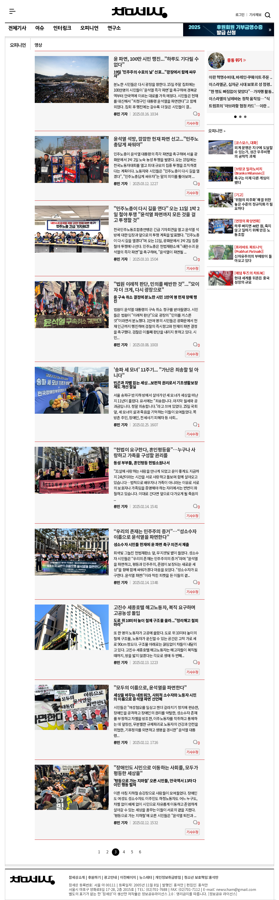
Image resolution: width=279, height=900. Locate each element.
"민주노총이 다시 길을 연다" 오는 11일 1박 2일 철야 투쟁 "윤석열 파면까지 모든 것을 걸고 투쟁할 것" (157, 214)
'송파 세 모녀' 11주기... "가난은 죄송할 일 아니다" (156, 372)
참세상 (139, 12)
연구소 (114, 28)
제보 (255, 14)
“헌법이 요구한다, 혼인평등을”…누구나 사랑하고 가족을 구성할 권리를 (154, 452)
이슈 (39, 28)
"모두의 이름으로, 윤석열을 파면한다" (150, 687)
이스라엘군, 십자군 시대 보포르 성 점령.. (240, 84)
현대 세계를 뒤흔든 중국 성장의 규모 (253, 278)
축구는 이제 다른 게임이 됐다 (253, 176)
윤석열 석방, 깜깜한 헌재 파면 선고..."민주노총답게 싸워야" (156, 141)
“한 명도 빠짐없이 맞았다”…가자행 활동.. (241, 91)
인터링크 (62, 28)
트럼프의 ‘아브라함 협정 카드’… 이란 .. (239, 106)
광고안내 (110, 877)
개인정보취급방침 (168, 877)
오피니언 (89, 28)
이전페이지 (128, 877)
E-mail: (209, 889)
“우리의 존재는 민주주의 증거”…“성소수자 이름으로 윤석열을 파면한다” (155, 534)
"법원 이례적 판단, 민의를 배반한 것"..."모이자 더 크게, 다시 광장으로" (156, 286)
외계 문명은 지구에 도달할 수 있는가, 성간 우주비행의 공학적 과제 (253, 149)
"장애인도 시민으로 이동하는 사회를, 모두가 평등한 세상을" (156, 770)
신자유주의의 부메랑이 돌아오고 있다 (253, 254)
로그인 (239, 14)
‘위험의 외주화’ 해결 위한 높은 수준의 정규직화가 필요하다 (253, 202)
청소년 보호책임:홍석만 (201, 877)
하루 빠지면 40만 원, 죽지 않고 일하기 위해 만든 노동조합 (253, 228)
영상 (38, 45)
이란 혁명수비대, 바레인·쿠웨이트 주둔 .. (240, 77)
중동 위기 (234, 60)
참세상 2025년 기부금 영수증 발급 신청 (229, 29)
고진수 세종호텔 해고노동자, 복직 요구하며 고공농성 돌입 (154, 610)
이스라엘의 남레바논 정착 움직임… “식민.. (239, 100)
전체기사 (17, 28)
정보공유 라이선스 (222, 893)
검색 (268, 15)
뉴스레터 (145, 877)
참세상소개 (77, 877)
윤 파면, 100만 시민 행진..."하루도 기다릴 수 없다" (156, 61)
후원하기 (94, 877)
